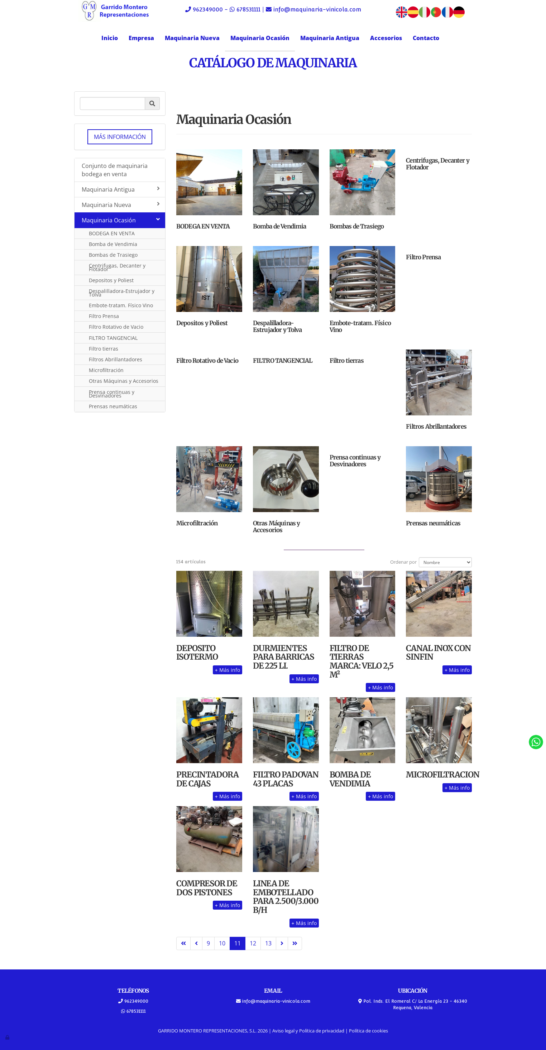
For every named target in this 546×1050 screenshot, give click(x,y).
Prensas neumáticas (113, 406)
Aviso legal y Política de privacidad (308, 1030)
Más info (227, 669)
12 (253, 943)
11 (237, 943)
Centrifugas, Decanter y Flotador (117, 267)
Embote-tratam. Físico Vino (121, 305)
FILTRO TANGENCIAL (113, 337)
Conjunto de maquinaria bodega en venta (115, 170)
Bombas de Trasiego (113, 254)
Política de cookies (368, 1030)
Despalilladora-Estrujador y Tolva (121, 293)
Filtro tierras (103, 348)
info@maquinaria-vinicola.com (316, 9)
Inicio (109, 38)
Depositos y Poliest (111, 280)
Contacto (426, 38)
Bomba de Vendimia (113, 244)
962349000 (208, 9)
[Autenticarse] (7, 1037)
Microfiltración (106, 370)
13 (268, 943)
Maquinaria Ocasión (259, 38)
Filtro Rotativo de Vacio (116, 326)
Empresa (141, 38)
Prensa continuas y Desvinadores (111, 394)
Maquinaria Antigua (329, 38)
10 (222, 943)
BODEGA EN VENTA (112, 233)
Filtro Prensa (104, 316)
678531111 (248, 9)
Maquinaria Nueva (192, 38)
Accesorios (386, 38)
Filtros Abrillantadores (115, 359)
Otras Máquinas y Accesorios (123, 380)
